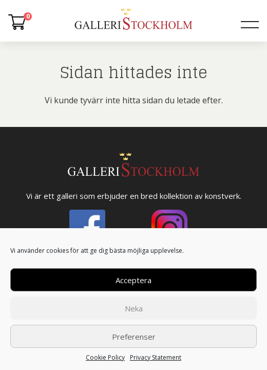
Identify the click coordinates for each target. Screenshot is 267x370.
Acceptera (133, 280)
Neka (134, 308)
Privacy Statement (155, 357)
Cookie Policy (105, 357)
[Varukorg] (17, 24)
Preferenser (134, 336)
